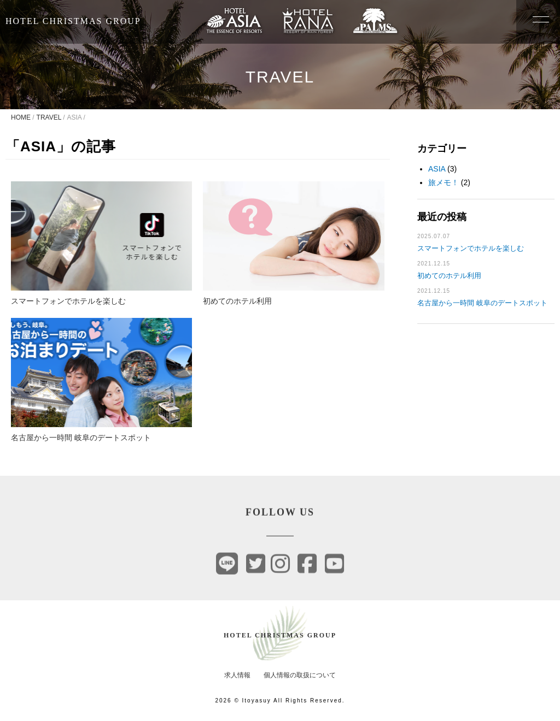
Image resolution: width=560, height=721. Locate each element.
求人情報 (237, 675)
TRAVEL (49, 117)
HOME (21, 117)
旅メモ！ (443, 182)
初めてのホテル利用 (449, 275)
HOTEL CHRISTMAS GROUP (73, 21)
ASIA (436, 168)
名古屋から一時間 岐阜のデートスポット (482, 303)
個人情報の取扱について (300, 675)
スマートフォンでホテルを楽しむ (470, 248)
